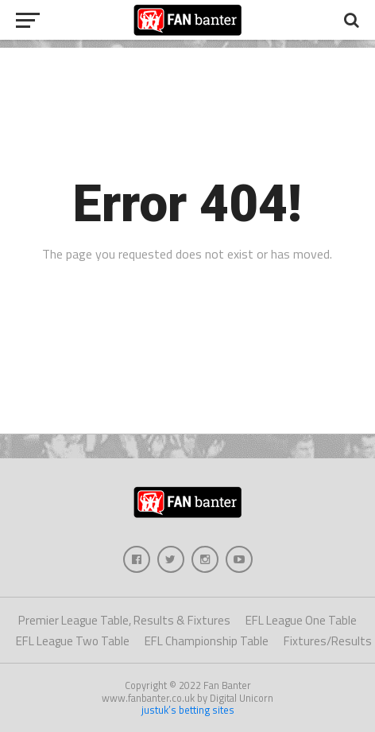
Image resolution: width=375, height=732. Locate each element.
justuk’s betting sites (187, 710)
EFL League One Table (301, 620)
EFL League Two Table (73, 641)
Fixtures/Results (328, 641)
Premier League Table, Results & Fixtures (124, 620)
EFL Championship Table (207, 641)
